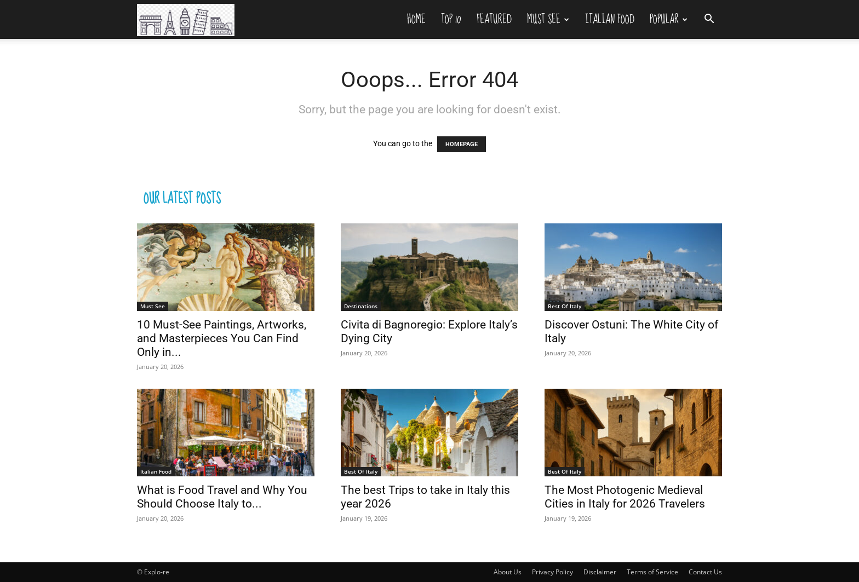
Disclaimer (599, 572)
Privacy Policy (552, 572)
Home (416, 19)
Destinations (360, 306)
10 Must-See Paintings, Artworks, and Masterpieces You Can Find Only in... (221, 338)
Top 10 (451, 19)
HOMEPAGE (461, 144)
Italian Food (609, 19)
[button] (709, 20)
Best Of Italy (564, 306)
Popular (669, 19)
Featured (494, 19)
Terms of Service (652, 572)
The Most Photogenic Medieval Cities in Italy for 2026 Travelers (625, 496)
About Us (508, 572)
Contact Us (705, 572)
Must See (548, 19)
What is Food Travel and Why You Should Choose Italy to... (222, 496)
